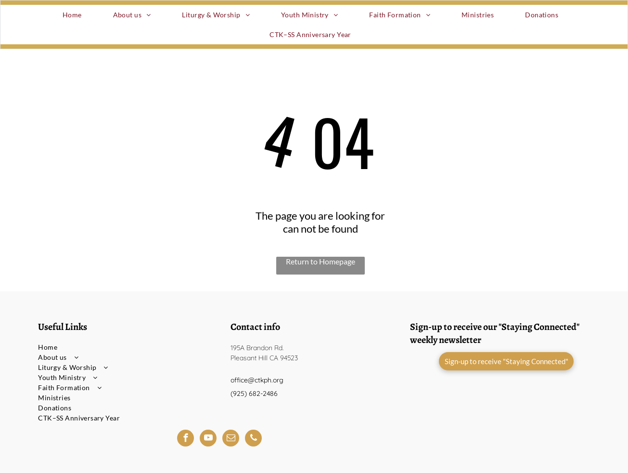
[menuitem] (76, 15)
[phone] (253, 439)
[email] (230, 439)
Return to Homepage (320, 261)
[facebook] (185, 439)
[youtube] (208, 439)
